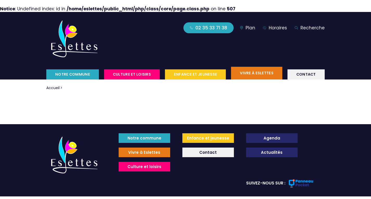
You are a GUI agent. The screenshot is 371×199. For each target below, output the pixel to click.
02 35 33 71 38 (208, 27)
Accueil (53, 88)
